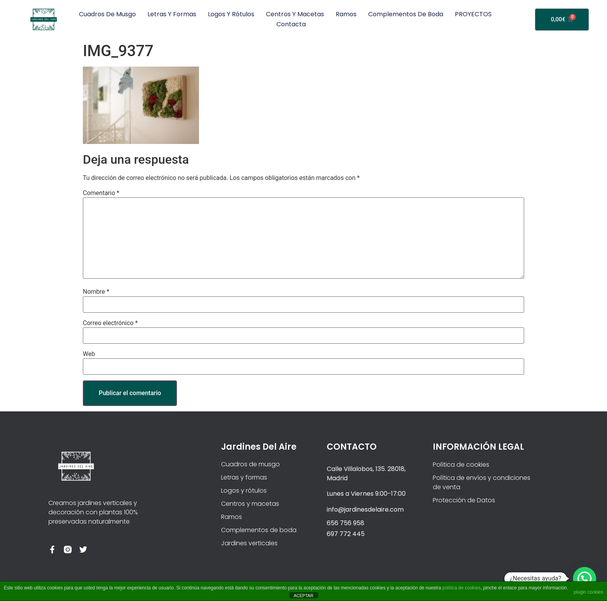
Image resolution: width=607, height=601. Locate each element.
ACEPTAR (303, 595)
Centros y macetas (295, 14)
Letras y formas (171, 14)
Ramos (346, 14)
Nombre (96, 292)
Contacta (291, 24)
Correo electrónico (110, 323)
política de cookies (461, 588)
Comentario (101, 193)
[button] (584, 578)
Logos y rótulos (231, 14)
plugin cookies (588, 592)
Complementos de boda (405, 14)
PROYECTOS (473, 14)
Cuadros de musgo (107, 14)
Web (89, 354)
